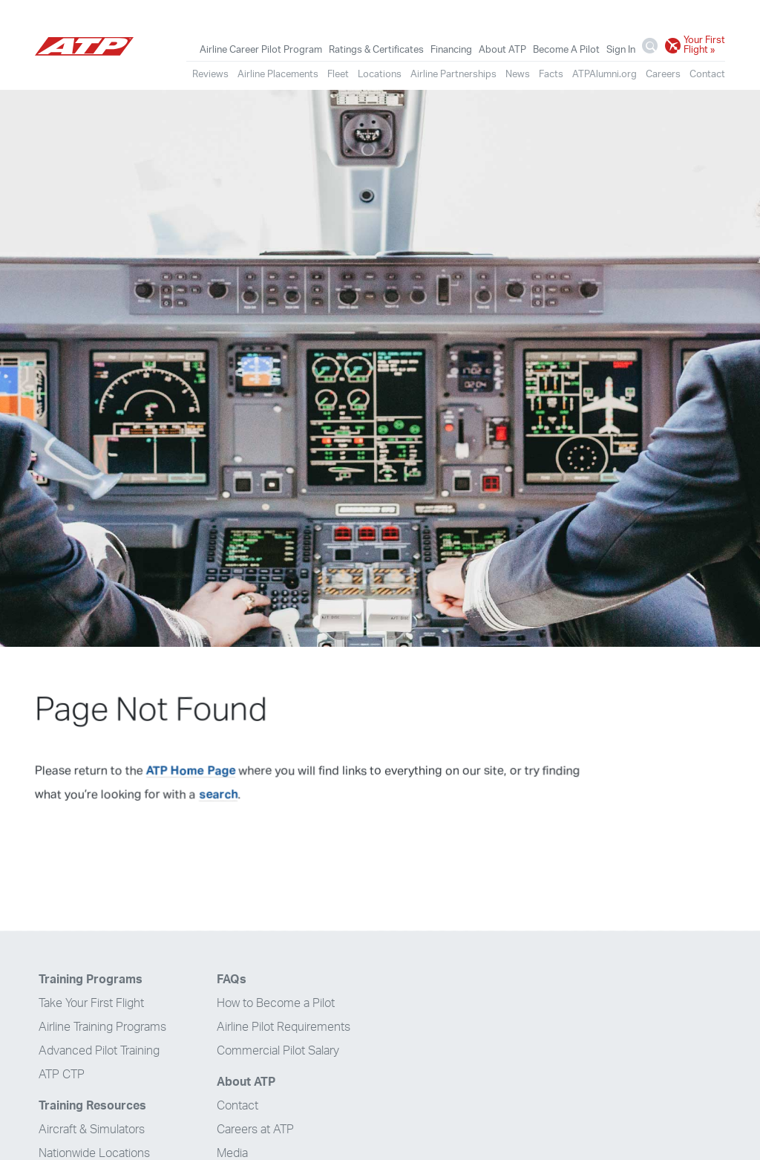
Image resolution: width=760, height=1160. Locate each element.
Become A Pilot (566, 49)
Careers (663, 74)
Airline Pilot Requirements (283, 1027)
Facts (551, 74)
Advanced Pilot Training (99, 1051)
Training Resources (92, 1106)
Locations (380, 74)
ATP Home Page (190, 771)
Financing (451, 49)
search (218, 795)
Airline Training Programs (102, 1027)
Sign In (620, 49)
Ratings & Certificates (376, 49)
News (517, 74)
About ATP (502, 49)
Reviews (210, 74)
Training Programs (90, 979)
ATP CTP (62, 1075)
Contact (707, 74)
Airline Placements (278, 74)
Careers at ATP (255, 1129)
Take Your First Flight (91, 1003)
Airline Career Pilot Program (261, 49)
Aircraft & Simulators (92, 1129)
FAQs (231, 979)
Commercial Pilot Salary (278, 1051)
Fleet (338, 74)
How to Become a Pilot (276, 1003)
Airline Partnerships (453, 74)
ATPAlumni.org (604, 74)
